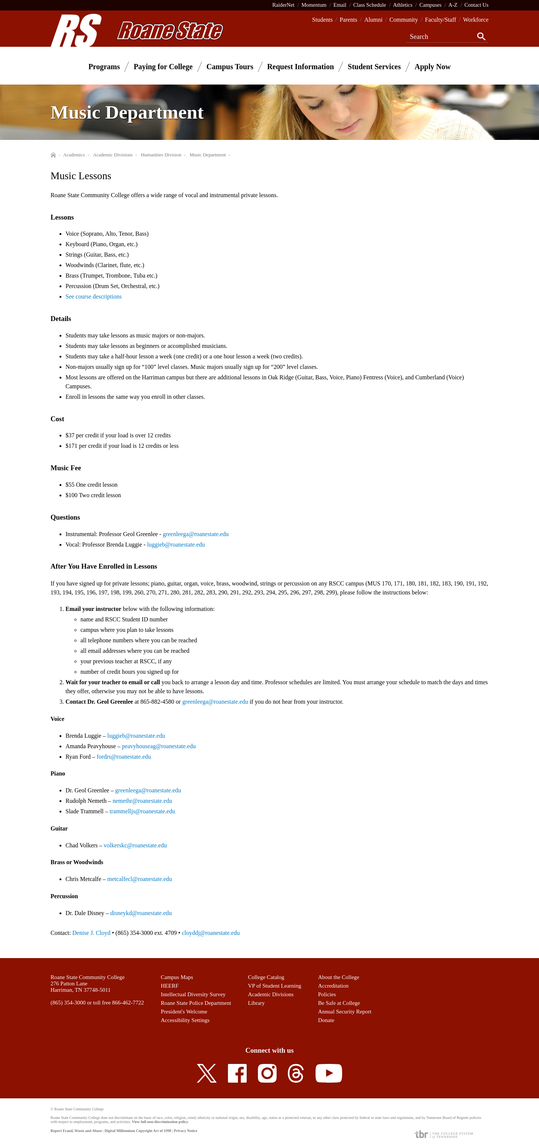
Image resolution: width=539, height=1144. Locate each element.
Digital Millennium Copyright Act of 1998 (137, 1131)
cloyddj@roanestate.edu (211, 933)
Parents (348, 19)
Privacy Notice (185, 1131)
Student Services (374, 66)
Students (322, 19)
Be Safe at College (339, 1003)
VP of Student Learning (274, 986)
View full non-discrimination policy (160, 1122)
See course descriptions (94, 296)
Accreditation (333, 986)
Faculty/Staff (440, 19)
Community (403, 19)
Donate (326, 1020)
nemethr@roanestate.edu (142, 801)
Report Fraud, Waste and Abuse (76, 1131)
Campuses (430, 5)
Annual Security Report (344, 1012)
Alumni (373, 19)
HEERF (170, 986)
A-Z (452, 5)
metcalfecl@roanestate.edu (139, 879)
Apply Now (433, 66)
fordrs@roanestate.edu (124, 756)
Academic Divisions (270, 994)
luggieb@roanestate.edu (176, 544)
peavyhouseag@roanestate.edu (159, 746)
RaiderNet (283, 5)
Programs (104, 66)
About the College (338, 977)
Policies (327, 994)
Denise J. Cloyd (91, 933)
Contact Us (476, 5)
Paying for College (163, 66)
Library (256, 1003)
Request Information (300, 66)
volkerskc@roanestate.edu (135, 845)
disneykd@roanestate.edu (141, 913)
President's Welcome (184, 1012)
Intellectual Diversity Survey (193, 994)
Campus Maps (177, 977)
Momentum (313, 5)
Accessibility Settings (185, 1020)
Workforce (475, 19)
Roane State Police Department (196, 1003)
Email (340, 5)
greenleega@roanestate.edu (196, 534)
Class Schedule (369, 5)
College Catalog (266, 977)
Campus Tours (230, 66)
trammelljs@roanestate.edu (142, 811)
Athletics (402, 5)
